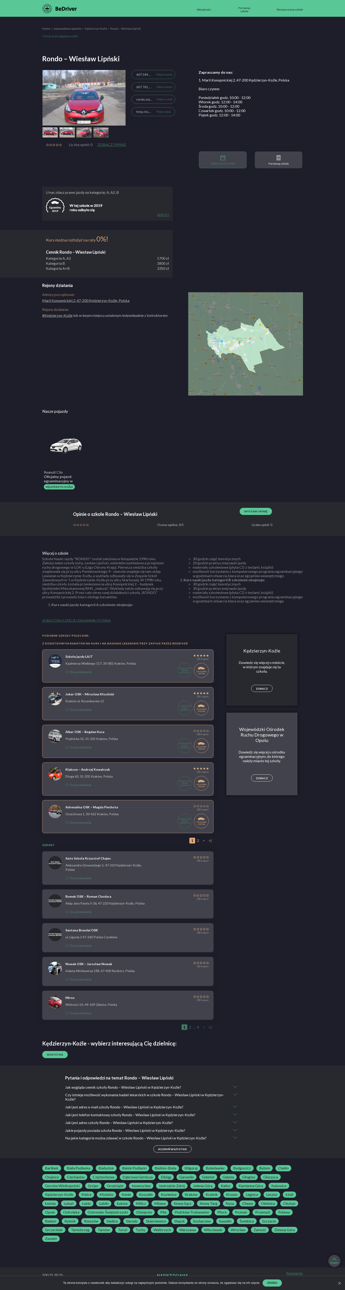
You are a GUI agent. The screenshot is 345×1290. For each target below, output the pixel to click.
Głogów (248, 1177)
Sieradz (132, 1221)
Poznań (241, 1213)
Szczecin (269, 1221)
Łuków (122, 1204)
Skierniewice (156, 1221)
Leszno (271, 1195)
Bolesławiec (215, 1168)
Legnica (252, 1195)
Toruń (122, 1230)
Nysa (230, 1204)
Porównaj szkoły (279, 160)
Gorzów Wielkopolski (62, 1186)
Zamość (260, 1230)
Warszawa (187, 1230)
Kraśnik (212, 1195)
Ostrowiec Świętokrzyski (108, 1213)
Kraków (191, 1195)
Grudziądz (115, 1186)
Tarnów (104, 1230)
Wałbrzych (162, 1230)
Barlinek (51, 1168)
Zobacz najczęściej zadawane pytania (76, 620)
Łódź (289, 1195)
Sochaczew (202, 1221)
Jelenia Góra (203, 1186)
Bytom (264, 1168)
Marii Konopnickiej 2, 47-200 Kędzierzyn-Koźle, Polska (85, 300)
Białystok (106, 1168)
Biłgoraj (191, 1168)
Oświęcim (144, 1213)
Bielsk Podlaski (134, 1168)
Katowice (278, 1186)
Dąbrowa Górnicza (138, 1177)
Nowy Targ (208, 1204)
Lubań (69, 1204)
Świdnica (247, 1221)
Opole (50, 1213)
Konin (126, 1195)
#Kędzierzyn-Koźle (57, 315)
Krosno (232, 1195)
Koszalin (146, 1195)
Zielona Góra (284, 1230)
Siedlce (112, 1221)
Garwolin (186, 1177)
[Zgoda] (339, 1283)
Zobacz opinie (112, 145)
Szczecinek (54, 1230)
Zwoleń (51, 1239)
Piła (163, 1213)
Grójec (93, 1186)
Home (46, 28)
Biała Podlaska (78, 1168)
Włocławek (213, 1230)
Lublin (104, 1204)
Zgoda (272, 1282)
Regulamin (294, 1273)
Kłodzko (106, 1195)
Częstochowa (103, 1177)
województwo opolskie (67, 28)
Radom (50, 1221)
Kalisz (225, 1186)
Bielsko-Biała (165, 1168)
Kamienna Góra (251, 1186)
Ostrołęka (71, 1213)
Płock (222, 1213)
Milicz (141, 1204)
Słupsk (179, 1221)
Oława (247, 1204)
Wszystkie (55, 1054)
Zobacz (262, 688)
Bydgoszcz (242, 1168)
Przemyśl (262, 1213)
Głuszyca (270, 1177)
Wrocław (238, 1230)
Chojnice (52, 1177)
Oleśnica (268, 1204)
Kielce (86, 1195)
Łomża (50, 1204)
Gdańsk (208, 1177)
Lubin (86, 1204)
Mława (159, 1204)
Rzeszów (91, 1221)
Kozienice (169, 1195)
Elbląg (166, 1177)
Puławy (284, 1213)
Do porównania (78, 672)
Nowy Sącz (182, 1204)
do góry (334, 1261)
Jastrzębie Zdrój (172, 1186)
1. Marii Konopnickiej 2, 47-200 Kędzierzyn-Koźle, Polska (244, 80)
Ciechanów (75, 1177)
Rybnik (70, 1221)
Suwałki (225, 1221)
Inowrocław (141, 1186)
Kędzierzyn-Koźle (96, 28)
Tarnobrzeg (80, 1230)
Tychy (140, 1230)
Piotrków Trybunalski (192, 1213)
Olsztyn (289, 1204)
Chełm (283, 1168)
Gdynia (228, 1177)
